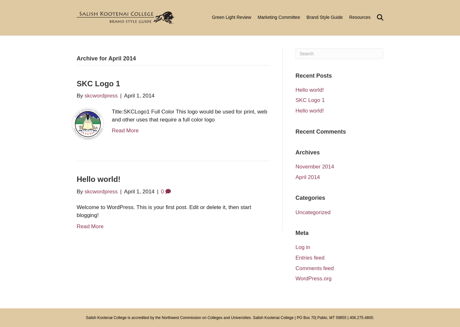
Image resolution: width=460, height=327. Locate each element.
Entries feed (310, 258)
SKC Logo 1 (98, 83)
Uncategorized (313, 212)
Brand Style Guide (324, 17)
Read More (125, 131)
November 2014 (314, 167)
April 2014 (307, 177)
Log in (302, 247)
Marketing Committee (278, 17)
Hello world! (98, 179)
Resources (360, 17)
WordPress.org (313, 279)
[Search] (378, 17)
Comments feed (314, 268)
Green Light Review (231, 17)
